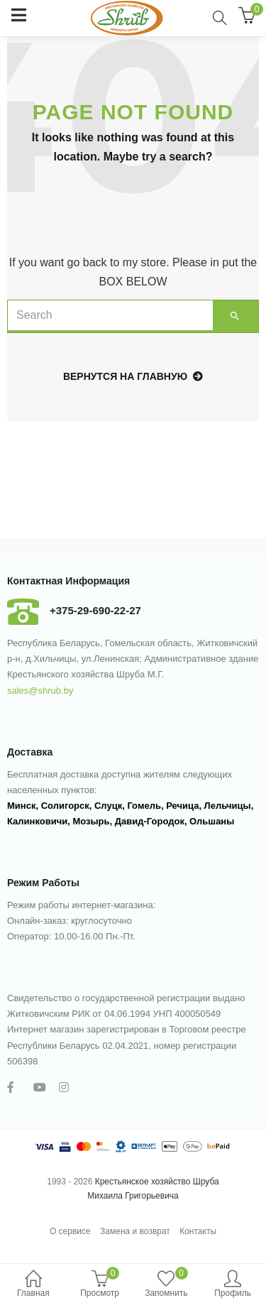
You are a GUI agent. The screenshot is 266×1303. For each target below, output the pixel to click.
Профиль (232, 1285)
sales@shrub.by (40, 690)
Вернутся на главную (133, 376)
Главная (33, 1285)
